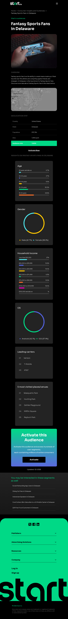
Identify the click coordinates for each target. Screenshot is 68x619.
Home (13, 11)
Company (16, 560)
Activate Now (34, 150)
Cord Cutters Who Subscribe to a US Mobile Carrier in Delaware (34, 502)
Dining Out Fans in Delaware (22, 491)
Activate (34, 459)
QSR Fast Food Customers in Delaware (25, 508)
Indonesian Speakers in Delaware (23, 497)
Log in (15, 568)
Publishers (16, 533)
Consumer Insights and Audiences (31, 11)
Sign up (15, 573)
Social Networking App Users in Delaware (26, 486)
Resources (16, 551)
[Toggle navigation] (56, 3)
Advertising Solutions (21, 542)
